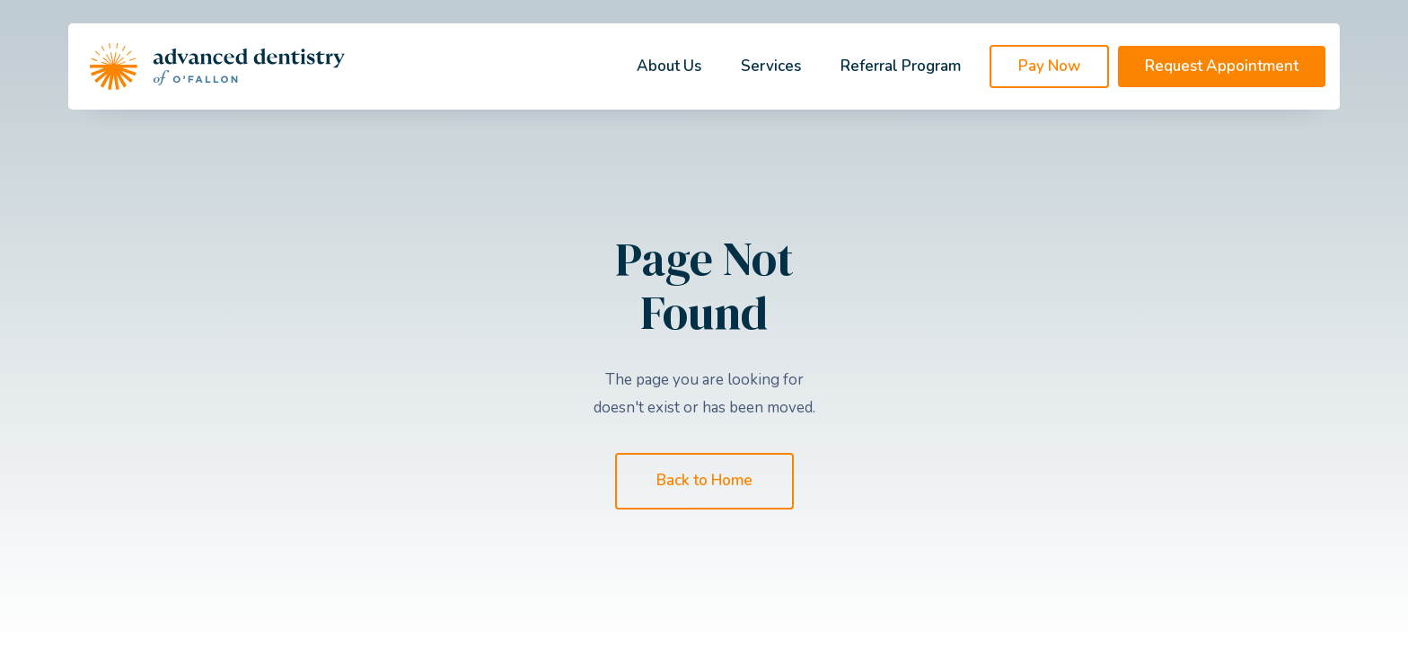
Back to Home (704, 480)
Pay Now (1049, 66)
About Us (669, 66)
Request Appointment (1221, 66)
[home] (217, 66)
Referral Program (900, 66)
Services (771, 66)
